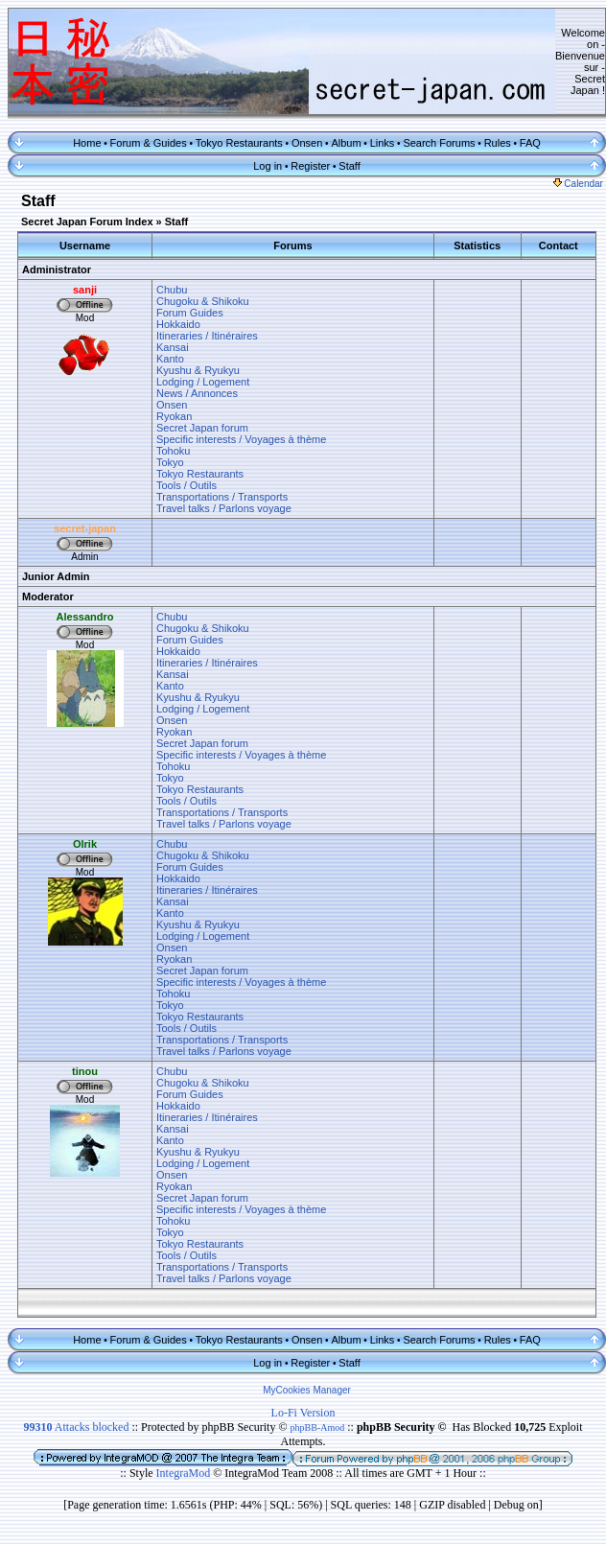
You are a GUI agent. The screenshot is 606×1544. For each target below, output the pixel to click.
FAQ (530, 143)
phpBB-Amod (318, 1427)
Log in (267, 166)
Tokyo (170, 462)
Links (382, 143)
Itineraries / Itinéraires (207, 335)
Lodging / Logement (202, 381)
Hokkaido (178, 324)
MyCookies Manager (307, 1390)
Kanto (170, 358)
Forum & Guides (148, 143)
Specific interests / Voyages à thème (241, 439)
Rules (497, 143)
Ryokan (174, 416)
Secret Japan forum (202, 427)
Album (346, 143)
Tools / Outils (186, 485)
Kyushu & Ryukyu (198, 370)
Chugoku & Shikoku (202, 301)
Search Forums (439, 143)
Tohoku (173, 450)
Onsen (306, 143)
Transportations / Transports (222, 497)
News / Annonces (197, 393)
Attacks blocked (75, 1427)
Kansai (172, 347)
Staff (349, 166)
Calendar (578, 183)
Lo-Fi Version (303, 1412)
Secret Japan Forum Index (87, 221)
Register (310, 166)
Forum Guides (189, 312)
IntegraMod (185, 1473)
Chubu (171, 289)
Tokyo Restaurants (239, 143)
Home (87, 143)
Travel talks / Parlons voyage (223, 508)
